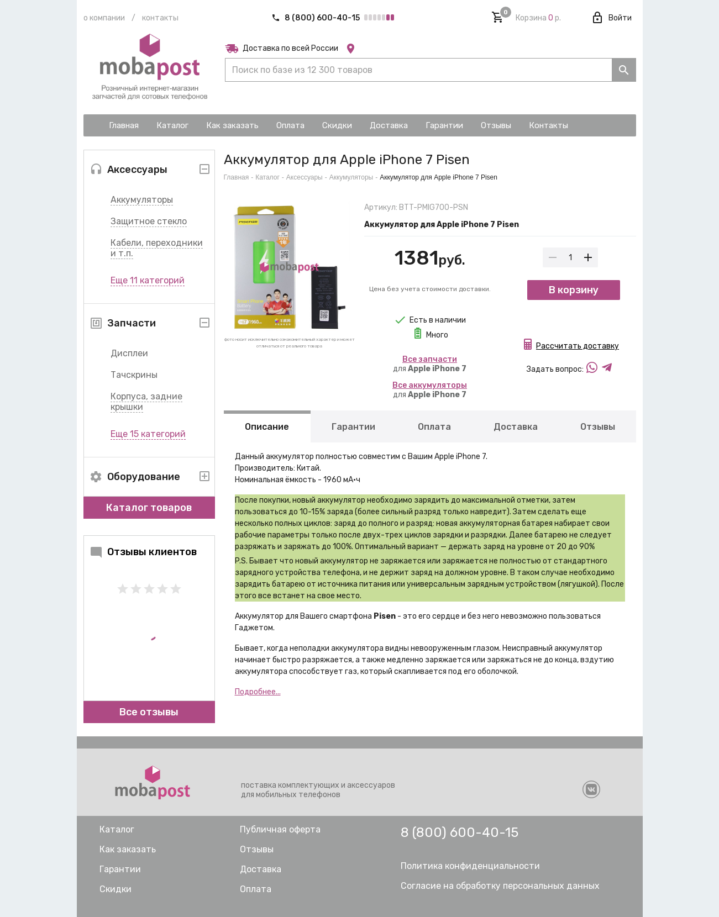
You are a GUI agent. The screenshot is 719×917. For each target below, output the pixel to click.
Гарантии (353, 426)
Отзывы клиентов (143, 552)
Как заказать (127, 849)
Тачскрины (134, 375)
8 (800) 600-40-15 (316, 18)
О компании (104, 18)
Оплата (433, 426)
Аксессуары (304, 177)
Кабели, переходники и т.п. (157, 248)
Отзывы (597, 426)
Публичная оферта (280, 829)
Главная (236, 177)
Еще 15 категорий (148, 434)
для (429, 364)
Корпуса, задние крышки (146, 401)
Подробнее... (258, 692)
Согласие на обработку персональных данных (500, 886)
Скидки (115, 889)
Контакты (160, 18)
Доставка (515, 426)
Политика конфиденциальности (470, 866)
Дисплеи (129, 353)
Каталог (267, 177)
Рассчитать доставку (577, 346)
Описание (267, 426)
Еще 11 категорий (148, 280)
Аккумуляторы (142, 199)
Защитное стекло (149, 221)
